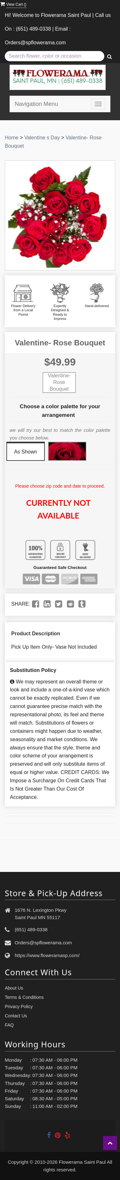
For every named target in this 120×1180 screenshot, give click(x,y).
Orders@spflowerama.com (43, 942)
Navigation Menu (36, 104)
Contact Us (16, 1015)
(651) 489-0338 (31, 929)
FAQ (9, 1025)
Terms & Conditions (24, 997)
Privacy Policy (19, 1006)
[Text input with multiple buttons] (54, 56)
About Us (14, 988)
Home (12, 137)
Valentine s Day (42, 137)
